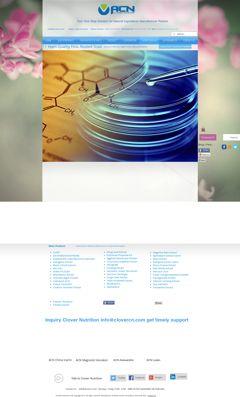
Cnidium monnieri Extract (67, 287)
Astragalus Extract (62, 262)
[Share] (204, 150)
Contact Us (152, 396)
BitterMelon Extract (63, 274)
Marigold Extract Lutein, (166, 262)
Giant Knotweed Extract (119, 280)
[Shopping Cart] (207, 137)
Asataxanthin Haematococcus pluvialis (74, 258)
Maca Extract (160, 258)
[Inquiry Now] (165, 46)
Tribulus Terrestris (62, 301)
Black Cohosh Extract (64, 265)
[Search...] (183, 34)
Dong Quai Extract (117, 252)
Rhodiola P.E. (114, 283)
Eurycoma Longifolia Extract (122, 261)
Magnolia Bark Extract (165, 252)
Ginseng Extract (115, 267)
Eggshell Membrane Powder (122, 258)
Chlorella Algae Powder (65, 277)
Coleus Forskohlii (62, 284)
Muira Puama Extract (164, 265)
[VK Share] (142, 303)
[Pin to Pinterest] (202, 160)
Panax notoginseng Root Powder (170, 274)
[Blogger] (229, 147)
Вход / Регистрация (206, 144)
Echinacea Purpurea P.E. (120, 255)
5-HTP (56, 252)
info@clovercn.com (56, 29)
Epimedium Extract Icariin (167, 255)
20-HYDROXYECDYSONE (66, 255)
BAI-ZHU (57, 268)
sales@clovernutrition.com (167, 29)
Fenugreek (112, 264)
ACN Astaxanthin (123, 360)
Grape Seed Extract (117, 277)
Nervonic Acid (160, 271)
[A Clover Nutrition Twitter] (224, 147)
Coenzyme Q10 (61, 281)
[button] (120, 106)
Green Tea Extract (127, 271)
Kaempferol (113, 286)
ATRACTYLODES (61, 271)
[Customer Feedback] (181, 46)
